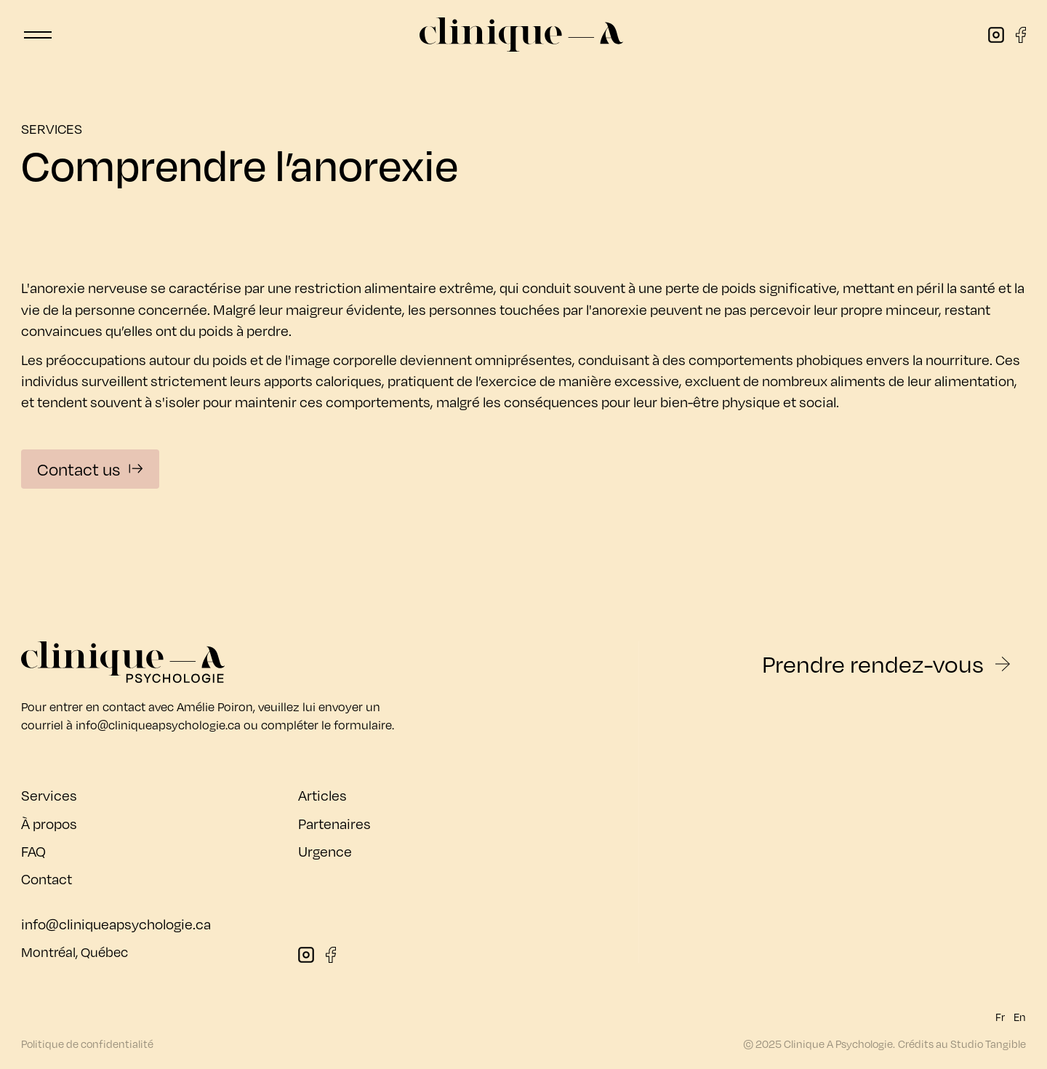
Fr (1000, 1017)
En (1020, 1017)
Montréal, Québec (74, 951)
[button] (38, 34)
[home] (521, 34)
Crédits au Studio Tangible (962, 1044)
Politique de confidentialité (87, 1044)
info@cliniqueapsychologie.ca (158, 724)
